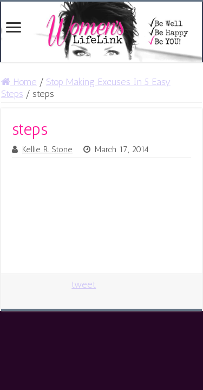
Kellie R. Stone (47, 149)
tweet (83, 284)
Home (19, 82)
